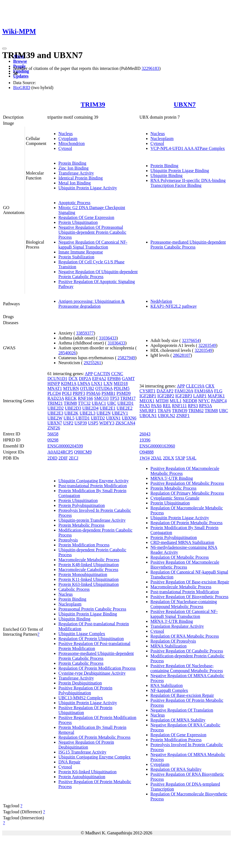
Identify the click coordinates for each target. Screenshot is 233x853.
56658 (52, 434)
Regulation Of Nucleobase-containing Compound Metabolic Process (183, 604)
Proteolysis (68, 540)
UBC (111, 403)
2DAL (156, 458)
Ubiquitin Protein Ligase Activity (87, 188)
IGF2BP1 (148, 395)
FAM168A (203, 391)
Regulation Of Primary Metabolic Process (187, 493)
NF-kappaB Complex (169, 690)
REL (167, 405)
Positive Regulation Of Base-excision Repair (189, 582)
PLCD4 (54, 393)
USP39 (81, 423)
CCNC (117, 373)
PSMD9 (123, 393)
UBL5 (69, 418)
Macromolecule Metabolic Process (88, 559)
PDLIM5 (122, 388)
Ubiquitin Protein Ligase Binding (179, 170)
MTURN (71, 388)
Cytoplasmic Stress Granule (175, 498)
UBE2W (54, 418)
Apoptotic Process (74, 202)
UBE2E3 (55, 413)
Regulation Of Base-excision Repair (182, 695)
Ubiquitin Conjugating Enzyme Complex (94, 757)
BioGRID (21, 87)
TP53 (114, 398)
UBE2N (103, 413)
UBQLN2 (166, 415)
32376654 (190, 340)
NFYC (204, 400)
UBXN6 (129, 418)
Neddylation (161, 301)
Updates (21, 76)
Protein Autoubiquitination (81, 776)
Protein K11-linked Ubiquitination (88, 579)
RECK (71, 398)
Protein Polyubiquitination (81, 505)
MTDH (162, 400)
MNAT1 (54, 388)
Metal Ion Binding (74, 183)
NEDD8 (190, 400)
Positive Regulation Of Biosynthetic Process (189, 596)
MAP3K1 (216, 395)
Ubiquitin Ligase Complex (81, 633)
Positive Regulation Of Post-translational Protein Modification (94, 646)
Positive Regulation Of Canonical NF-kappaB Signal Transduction (184, 614)
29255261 (92, 362)
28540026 (67, 352)
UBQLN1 (148, 415)
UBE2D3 (73, 408)
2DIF (63, 458)
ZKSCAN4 (125, 423)
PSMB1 (108, 393)
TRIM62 (196, 410)
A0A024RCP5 (60, 452)
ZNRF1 (183, 415)
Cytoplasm (67, 138)
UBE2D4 (90, 408)
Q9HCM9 (83, 452)
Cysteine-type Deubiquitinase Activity (92, 673)
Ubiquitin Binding (166, 175)
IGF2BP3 (183, 395)
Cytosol (65, 148)
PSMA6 (93, 393)
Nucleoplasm (162, 138)
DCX (73, 378)
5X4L (191, 458)
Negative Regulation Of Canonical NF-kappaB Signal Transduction (92, 244)
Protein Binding (72, 163)
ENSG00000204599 (65, 446)
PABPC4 (219, 400)
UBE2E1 (108, 408)
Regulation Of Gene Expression (86, 217)
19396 (145, 440)
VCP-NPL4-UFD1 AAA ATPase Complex (187, 148)
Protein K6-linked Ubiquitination (87, 771)
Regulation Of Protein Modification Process (97, 668)
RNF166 (85, 398)
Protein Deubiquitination (80, 683)
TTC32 (84, 403)
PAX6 (156, 405)
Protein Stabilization (76, 257)
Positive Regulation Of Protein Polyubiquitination (85, 690)
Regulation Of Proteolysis (173, 641)
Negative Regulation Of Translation (181, 710)
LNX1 (97, 383)
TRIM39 (93, 104)
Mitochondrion (71, 143)
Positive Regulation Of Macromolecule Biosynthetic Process (184, 564)
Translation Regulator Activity (177, 626)
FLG (218, 391)
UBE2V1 (120, 413)
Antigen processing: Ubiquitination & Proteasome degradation (91, 304)
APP (89, 373)
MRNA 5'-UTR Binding (171, 478)
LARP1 (200, 395)
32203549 (207, 345)
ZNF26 (53, 428)
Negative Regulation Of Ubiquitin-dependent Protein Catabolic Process (98, 274)
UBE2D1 (125, 403)
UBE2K (71, 413)
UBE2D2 (55, 408)
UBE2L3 (87, 413)
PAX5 (145, 405)
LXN (108, 383)
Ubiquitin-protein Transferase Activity (92, 520)
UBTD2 (98, 418)
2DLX (168, 458)
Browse (20, 61)
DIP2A (85, 378)
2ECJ (73, 458)
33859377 (85, 333)
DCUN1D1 (57, 378)
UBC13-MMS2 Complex (80, 697)
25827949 (126, 357)
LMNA (84, 383)
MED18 (121, 383)
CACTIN (102, 373)
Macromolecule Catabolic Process (88, 569)
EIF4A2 (99, 378)
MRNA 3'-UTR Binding (171, 621)
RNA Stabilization (166, 685)
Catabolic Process (74, 589)
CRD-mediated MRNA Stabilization (182, 542)
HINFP (53, 383)
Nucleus (65, 133)
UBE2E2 (124, 408)
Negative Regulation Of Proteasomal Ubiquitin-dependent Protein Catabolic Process (92, 232)
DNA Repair (69, 762)
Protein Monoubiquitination (82, 574)
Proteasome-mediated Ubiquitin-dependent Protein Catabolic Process (188, 244)
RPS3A (205, 405)
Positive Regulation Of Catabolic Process (186, 651)
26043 (145, 434)
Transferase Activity (76, 173)
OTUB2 (87, 388)
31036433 (107, 338)
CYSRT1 (148, 391)
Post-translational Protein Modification (92, 485)
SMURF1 (148, 410)
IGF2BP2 (165, 395)
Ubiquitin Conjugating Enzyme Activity (93, 480)
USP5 (93, 423)
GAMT (128, 378)
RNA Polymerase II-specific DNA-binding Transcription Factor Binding (188, 183)
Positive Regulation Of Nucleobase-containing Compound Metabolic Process (186, 668)
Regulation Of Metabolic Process (179, 557)
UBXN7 (185, 104)
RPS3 (193, 405)
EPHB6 (114, 378)
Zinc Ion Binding (73, 168)
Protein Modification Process (84, 545)
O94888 (147, 452)
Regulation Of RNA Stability (175, 769)
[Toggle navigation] (4, 48)
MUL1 (176, 400)
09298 (52, 440)
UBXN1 (113, 418)
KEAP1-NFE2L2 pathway (173, 306)
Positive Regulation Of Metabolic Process (187, 483)
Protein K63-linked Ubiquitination (88, 584)
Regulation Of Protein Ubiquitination (91, 638)
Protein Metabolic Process (81, 525)
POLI (67, 393)
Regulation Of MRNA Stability (177, 720)
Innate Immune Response (80, 252)
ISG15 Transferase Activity (82, 752)
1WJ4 (145, 458)
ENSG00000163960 (157, 446)
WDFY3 (106, 423)
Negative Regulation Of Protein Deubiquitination (86, 744)
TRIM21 (55, 403)
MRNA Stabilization (168, 646)
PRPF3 (79, 393)
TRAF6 (164, 410)
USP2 (68, 423)
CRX (209, 386)
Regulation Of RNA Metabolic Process (184, 636)
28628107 (182, 355)
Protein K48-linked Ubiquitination (88, 564)
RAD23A (55, 398)
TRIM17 (128, 398)
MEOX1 (147, 400)
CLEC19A (195, 386)
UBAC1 (99, 403)
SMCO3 (101, 398)
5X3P (180, 458)
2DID (52, 458)
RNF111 (179, 405)
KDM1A (68, 383)
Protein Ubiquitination (78, 222)
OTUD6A (104, 388)
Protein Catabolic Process (80, 663)
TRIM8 (70, 403)
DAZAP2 (165, 391)
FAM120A (184, 391)
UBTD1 (83, 418)
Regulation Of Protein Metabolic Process (94, 737)
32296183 (150, 68)
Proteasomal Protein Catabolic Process (92, 609)
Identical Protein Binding (80, 178)
